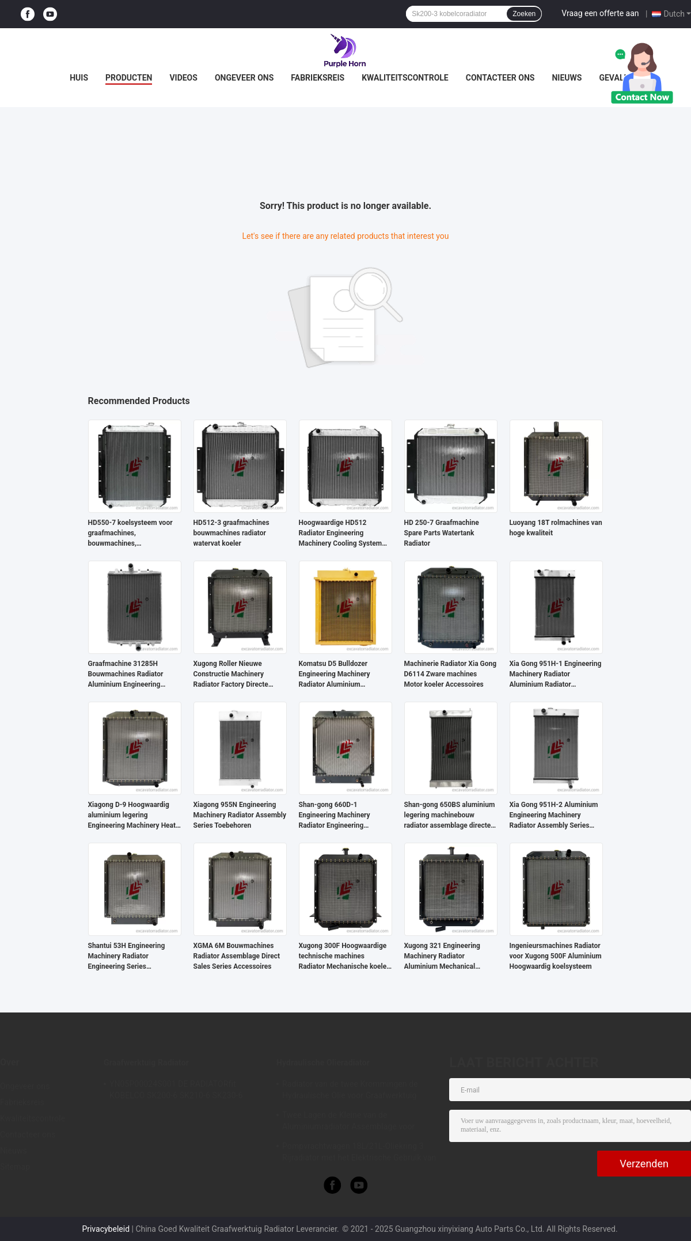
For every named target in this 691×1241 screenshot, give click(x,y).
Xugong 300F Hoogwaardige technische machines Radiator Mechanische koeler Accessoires (344, 957)
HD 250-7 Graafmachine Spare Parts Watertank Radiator (441, 533)
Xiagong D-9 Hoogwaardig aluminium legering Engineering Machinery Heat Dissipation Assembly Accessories (132, 816)
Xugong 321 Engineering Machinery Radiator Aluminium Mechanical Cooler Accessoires (442, 957)
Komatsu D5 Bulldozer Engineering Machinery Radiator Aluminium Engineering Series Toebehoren (334, 675)
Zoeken (524, 14)
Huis (79, 77)
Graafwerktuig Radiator (146, 1062)
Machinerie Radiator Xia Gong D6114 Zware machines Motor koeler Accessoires (450, 674)
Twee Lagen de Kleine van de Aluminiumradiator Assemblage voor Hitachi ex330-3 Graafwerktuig (348, 1122)
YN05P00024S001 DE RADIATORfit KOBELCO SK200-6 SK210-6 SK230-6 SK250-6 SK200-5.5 (176, 1091)
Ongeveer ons (244, 77)
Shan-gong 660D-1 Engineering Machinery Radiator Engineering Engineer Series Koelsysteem (344, 816)
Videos (183, 77)
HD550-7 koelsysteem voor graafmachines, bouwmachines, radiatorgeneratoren (130, 534)
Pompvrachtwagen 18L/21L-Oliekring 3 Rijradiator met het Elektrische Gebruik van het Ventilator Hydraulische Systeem (359, 1153)
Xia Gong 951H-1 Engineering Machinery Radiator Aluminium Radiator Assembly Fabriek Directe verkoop (556, 675)
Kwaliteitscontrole (405, 77)
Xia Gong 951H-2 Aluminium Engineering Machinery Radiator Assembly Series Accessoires (554, 816)
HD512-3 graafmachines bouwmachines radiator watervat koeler (231, 533)
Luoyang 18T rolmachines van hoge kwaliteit (556, 528)
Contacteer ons (500, 77)
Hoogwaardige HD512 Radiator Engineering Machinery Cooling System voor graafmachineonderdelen (345, 534)
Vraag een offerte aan (600, 13)
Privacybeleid (106, 1229)
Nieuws (567, 77)
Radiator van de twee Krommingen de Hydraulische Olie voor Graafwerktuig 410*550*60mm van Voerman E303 (350, 1091)
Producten (128, 77)
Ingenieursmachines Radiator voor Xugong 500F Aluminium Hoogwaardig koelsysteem (556, 956)
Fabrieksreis (317, 77)
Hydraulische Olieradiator (323, 1062)
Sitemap (15, 1166)
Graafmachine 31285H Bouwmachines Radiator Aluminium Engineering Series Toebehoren (126, 675)
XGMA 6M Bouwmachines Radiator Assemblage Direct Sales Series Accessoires (236, 956)
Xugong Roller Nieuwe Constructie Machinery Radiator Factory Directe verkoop (230, 675)
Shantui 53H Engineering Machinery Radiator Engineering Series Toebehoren (126, 957)
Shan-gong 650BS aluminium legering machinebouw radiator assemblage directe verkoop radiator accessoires (449, 816)
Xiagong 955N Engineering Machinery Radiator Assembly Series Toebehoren (240, 815)
